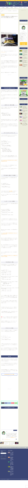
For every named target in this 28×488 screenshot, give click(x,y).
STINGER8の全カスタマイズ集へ (9, 382)
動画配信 (7, 7)
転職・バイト (16, 7)
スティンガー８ (8, 455)
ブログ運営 (3, 7)
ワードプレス (4, 455)
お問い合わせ (25, 7)
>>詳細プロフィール (13, 445)
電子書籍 (12, 7)
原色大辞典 (10, 193)
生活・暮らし (20, 7)
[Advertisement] (9, 25)
